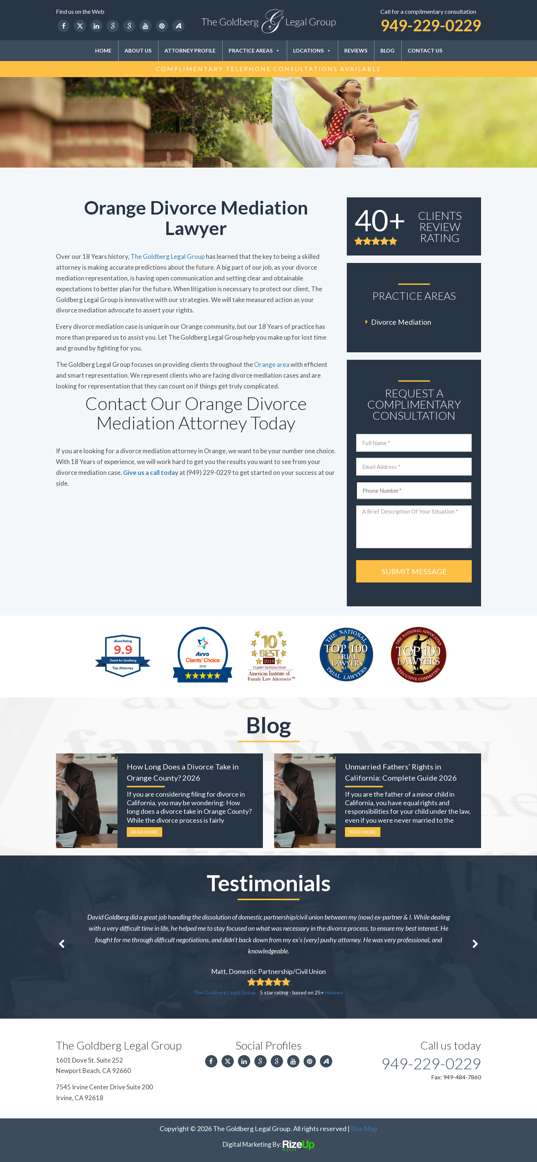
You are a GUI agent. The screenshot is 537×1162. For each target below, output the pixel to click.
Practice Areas (254, 50)
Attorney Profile (190, 50)
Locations (312, 50)
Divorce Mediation (401, 322)
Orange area (271, 364)
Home (103, 50)
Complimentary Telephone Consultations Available (268, 68)
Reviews (355, 50)
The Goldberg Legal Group (168, 256)
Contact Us (425, 50)
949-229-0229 (430, 25)
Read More (144, 832)
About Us (138, 50)
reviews (334, 992)
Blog (387, 50)
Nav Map (364, 1128)
